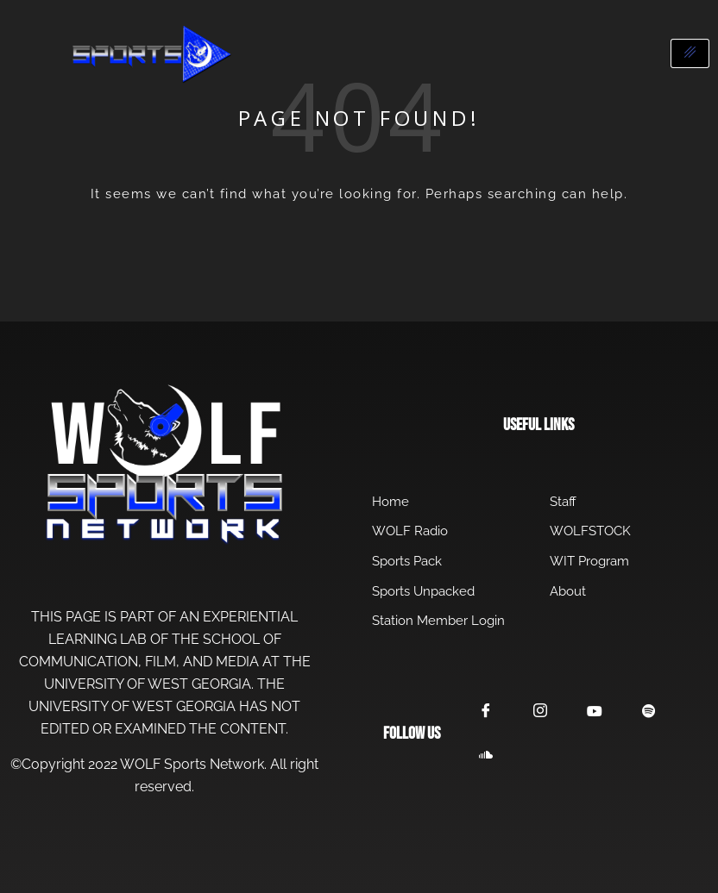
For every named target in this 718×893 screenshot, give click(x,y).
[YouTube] (597, 712)
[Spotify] (652, 713)
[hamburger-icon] (690, 53)
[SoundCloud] (486, 756)
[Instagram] (542, 712)
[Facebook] (486, 712)
